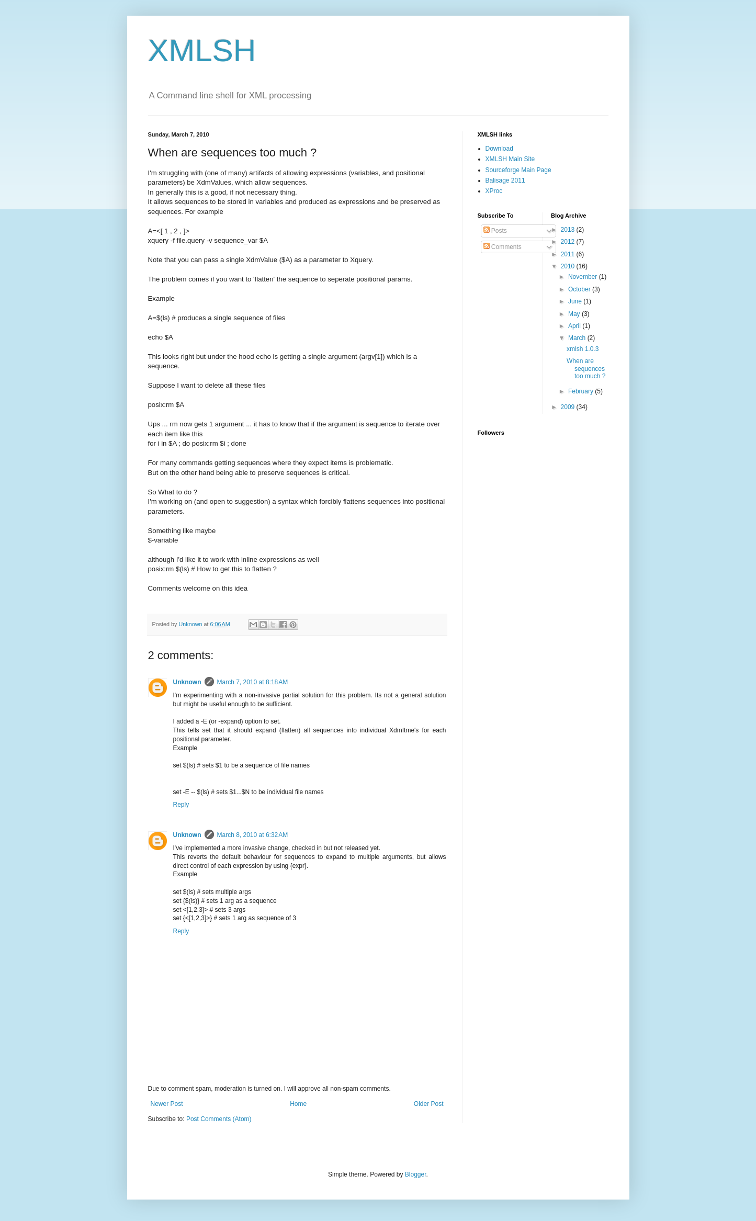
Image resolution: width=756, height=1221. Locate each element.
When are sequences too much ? (586, 368)
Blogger (415, 1174)
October (580, 289)
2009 (569, 407)
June (575, 301)
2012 (569, 241)
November (583, 276)
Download (499, 148)
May (575, 314)
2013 (569, 229)
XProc (494, 191)
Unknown (187, 682)
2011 (569, 254)
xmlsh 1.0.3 (583, 349)
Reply (181, 804)
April (575, 326)
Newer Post (167, 1103)
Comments (502, 247)
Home (298, 1103)
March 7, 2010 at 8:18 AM (252, 682)
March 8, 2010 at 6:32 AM (252, 835)
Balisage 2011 (505, 180)
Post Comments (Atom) (219, 1119)
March (578, 338)
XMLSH (202, 50)
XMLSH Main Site (510, 159)
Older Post (429, 1103)
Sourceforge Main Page (518, 170)
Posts (495, 230)
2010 (569, 266)
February (581, 391)
